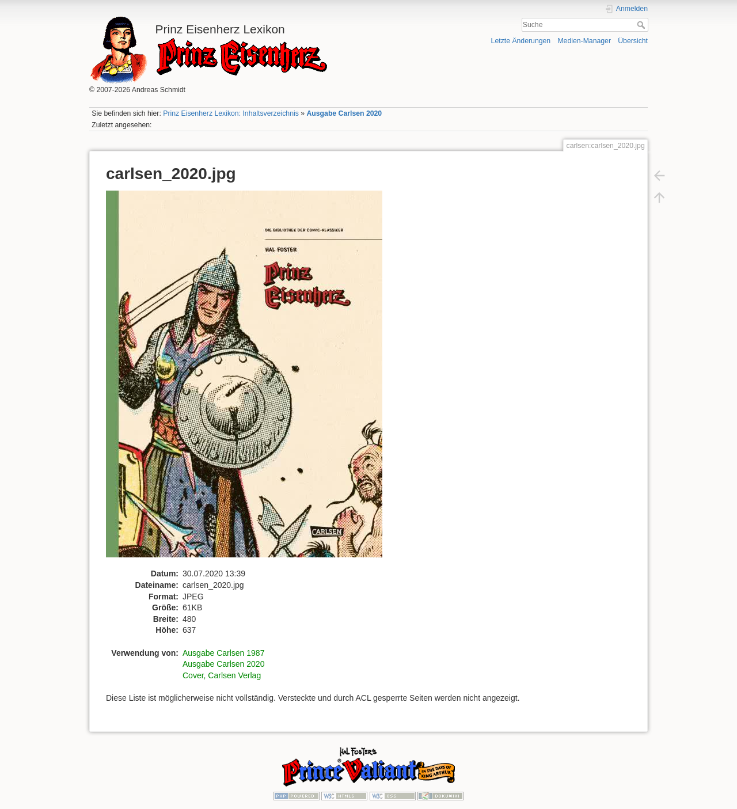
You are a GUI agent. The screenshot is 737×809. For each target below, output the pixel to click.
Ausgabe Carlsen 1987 (223, 653)
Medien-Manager (584, 41)
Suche (642, 25)
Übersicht (633, 41)
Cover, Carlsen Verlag (222, 675)
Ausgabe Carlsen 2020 (344, 113)
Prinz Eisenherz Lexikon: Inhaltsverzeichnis (231, 113)
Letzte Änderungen (521, 41)
